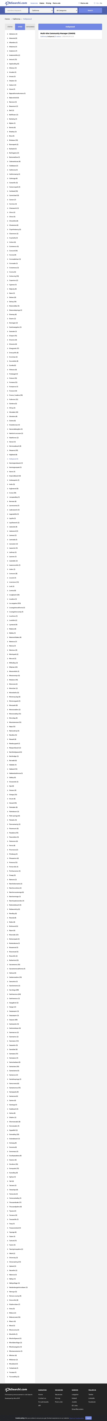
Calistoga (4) (13, 178)
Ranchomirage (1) (15, 896)
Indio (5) (12, 484)
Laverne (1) (13, 557)
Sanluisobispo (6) (15, 1028)
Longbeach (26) (14, 595)
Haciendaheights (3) (16, 429)
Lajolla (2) (12, 518)
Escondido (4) (13, 361)
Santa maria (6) (14, 1083)
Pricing (48, 3)
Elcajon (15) (13, 336)
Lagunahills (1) (14, 514)
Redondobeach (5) (15, 905)
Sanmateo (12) (14, 1041)
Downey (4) (13, 314)
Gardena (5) (13, 404)
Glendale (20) (13, 412)
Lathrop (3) (13, 552)
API (39, 1405)
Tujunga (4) (13, 1232)
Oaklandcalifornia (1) (16, 773)
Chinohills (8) (13, 221)
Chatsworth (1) (14, 208)
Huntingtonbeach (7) (16, 463)
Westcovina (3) (14, 1330)
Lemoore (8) (13, 573)
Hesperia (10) (13, 450)
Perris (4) (12, 845)
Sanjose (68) (13, 1020)
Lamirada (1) (13, 540)
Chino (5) (12, 217)
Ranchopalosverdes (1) (16, 901)
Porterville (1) (13, 867)
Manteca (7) (13, 641)
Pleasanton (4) (14, 858)
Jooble (74, 1402)
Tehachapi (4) (13, 1190)
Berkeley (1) (13, 119)
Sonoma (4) (13, 1147)
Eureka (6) (12, 365)
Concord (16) (13, 251)
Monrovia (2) (13, 684)
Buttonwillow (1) (14, 157)
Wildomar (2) (13, 1360)
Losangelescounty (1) (16, 612)
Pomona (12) (13, 862)
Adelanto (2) (13, 34)
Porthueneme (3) (14, 871)
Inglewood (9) (13, 488)
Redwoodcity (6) (14, 909)
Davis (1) (12, 293)
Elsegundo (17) (14, 348)
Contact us (42, 1398)
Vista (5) (12, 1309)
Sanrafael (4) (13, 1049)
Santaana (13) (13, 1054)
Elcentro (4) (13, 340)
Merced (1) (12, 658)
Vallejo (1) (12, 1279)
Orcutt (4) (12, 799)
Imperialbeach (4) (15, 476)
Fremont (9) (13, 391)
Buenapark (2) (13, 144)
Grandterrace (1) (14, 425)
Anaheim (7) (13, 51)
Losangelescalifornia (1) (17, 608)
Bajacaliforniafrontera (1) (17, 93)
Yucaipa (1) (12, 1372)
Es (101, 3)
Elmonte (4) (13, 344)
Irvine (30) (12, 493)
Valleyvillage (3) (14, 1283)
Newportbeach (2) (15, 748)
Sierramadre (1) (14, 1126)
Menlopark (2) (13, 654)
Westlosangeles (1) (15, 1347)
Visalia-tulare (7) (14, 1304)
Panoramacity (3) (14, 824)
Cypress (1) (13, 285)
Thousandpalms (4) (15, 1207)
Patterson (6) (13, 841)
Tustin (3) (12, 1245)
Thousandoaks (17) (15, 1202)
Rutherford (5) (14, 960)
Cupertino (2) (13, 280)
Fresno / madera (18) (16, 395)
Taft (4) (11, 1181)
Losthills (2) (13, 620)
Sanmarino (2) (13, 1037)
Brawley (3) (13, 132)
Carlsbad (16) (13, 191)
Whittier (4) (13, 1355)
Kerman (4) (12, 501)
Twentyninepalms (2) (16, 1249)
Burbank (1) (13, 149)
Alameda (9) (13, 38)
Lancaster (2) (13, 544)
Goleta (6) (12, 421)
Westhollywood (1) (15, 1338)
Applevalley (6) (14, 64)
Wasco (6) (12, 1321)
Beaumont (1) (13, 106)
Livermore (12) (14, 582)
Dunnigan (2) (13, 323)
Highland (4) (13, 455)
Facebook (92, 1402)
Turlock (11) (13, 1241)
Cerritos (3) (13, 204)
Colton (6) (12, 242)
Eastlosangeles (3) (15, 327)
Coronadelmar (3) (15, 259)
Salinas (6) (12, 973)
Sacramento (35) (14, 964)
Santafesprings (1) (15, 1079)
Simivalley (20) (14, 1134)
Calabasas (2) (13, 166)
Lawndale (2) (13, 561)
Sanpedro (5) (13, 1045)
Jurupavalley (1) (14, 497)
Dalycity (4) (13, 289)
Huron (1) (12, 472)
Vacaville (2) (13, 1270)
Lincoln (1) (12, 578)
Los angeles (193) (15, 603)
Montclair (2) (13, 688)
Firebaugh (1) (13, 374)
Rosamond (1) (13, 947)
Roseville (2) (13, 956)
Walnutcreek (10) (14, 1317)
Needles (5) (13, 735)
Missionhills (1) (14, 671)
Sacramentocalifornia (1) (17, 969)
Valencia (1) (13, 1275)
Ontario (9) (12, 790)
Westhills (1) (13, 1334)
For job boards (43, 1402)
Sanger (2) (12, 1007)
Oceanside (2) (13, 782)
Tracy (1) (12, 1224)
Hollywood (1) (13, 459)
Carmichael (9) (14, 195)
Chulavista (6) (13, 225)
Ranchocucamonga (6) (16, 892)
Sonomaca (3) (13, 1151)
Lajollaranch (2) (14, 523)
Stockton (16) (13, 1164)
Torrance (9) (13, 1215)
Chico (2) (12, 212)
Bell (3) (11, 110)
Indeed (74, 1398)
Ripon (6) (12, 930)
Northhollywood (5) (15, 752)
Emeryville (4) (13, 353)
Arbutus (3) (13, 68)
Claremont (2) (13, 234)
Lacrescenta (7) (14, 505)
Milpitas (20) (13, 667)
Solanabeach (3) (14, 1139)
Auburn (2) (12, 85)
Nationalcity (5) (14, 731)
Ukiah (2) (12, 1253)
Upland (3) (12, 1266)
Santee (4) (12, 1100)
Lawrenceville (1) (14, 565)
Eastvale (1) (13, 331)
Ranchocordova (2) (15, 888)
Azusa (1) (12, 89)
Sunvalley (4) (13, 1173)
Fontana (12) (13, 382)
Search (90, 10)
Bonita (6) (12, 127)
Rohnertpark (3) (14, 939)
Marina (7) (12, 646)
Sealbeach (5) (13, 1109)
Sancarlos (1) (13, 981)
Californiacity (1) (14, 174)
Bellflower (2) (13, 115)
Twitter (91, 1394)
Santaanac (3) (13, 1058)
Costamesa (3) (14, 268)
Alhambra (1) (13, 42)
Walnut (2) (12, 1313)
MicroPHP (17, 1398)
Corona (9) (12, 255)
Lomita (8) (12, 590)
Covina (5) (12, 272)
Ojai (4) (11, 786)
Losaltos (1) (13, 599)
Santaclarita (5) (14, 1071)
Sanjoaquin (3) (14, 1015)
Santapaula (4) (14, 1092)
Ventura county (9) (15, 1296)
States (41, 3)
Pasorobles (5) (14, 837)
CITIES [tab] (20, 27)
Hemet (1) (12, 442)
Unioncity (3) (13, 1258)
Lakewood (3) (13, 531)
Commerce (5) (14, 246)
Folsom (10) (13, 378)
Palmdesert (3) (14, 811)
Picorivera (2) (13, 850)
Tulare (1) (12, 1236)
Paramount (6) (14, 828)
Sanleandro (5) (14, 1024)
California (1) (13, 170)
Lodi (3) (11, 586)
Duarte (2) (12, 319)
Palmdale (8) (13, 807)
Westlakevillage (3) (15, 1343)
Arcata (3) (12, 76)
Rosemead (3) (13, 952)
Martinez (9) (13, 650)
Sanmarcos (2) (14, 1032)
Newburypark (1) (14, 743)
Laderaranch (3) (14, 510)
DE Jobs (75, 1405)
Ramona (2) (13, 879)
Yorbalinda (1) (13, 1368)
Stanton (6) (13, 1160)
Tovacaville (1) (13, 1219)
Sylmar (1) (12, 1177)
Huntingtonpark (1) (15, 467)
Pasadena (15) (13, 833)
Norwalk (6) (13, 760)
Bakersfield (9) (14, 98)
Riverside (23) (13, 935)
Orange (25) (13, 794)
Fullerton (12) (13, 399)
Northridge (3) (14, 756)
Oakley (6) (12, 777)
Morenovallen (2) (14, 709)
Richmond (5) (13, 926)
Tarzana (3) (12, 1185)
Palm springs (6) (14, 816)
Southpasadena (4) (15, 1156)
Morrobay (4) (13, 718)
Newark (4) (12, 739)
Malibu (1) (12, 633)
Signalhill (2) (13, 1130)
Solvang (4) (13, 1143)
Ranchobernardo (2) (15, 884)
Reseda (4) (12, 918)
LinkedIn (92, 1398)
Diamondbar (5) (14, 306)
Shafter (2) (12, 1117)
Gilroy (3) (12, 408)
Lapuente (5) (13, 548)
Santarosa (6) (13, 1096)
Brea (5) (11, 136)
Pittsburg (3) (13, 854)
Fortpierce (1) (13, 387)
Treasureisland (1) (15, 1228)
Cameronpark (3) (14, 187)
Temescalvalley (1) (15, 1198)
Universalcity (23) (15, 1262)
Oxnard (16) (13, 803)
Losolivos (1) (13, 616)
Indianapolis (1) (14, 480)
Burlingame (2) (14, 153)
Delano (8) (12, 297)
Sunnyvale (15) (14, 1168)
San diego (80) (14, 990)
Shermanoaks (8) (14, 1122)
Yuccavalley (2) (14, 1377)
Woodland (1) (13, 1364)
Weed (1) (12, 1326)
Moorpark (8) (13, 705)
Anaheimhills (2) (14, 55)
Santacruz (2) (13, 1075)
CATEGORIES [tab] (30, 27)
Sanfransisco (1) (14, 998)
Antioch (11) (13, 59)
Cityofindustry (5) (15, 229)
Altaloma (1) (13, 47)
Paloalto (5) (13, 820)
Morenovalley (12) (15, 714)
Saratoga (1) (13, 1105)
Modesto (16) (13, 680)
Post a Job (56, 3)
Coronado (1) (13, 263)
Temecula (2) (13, 1194)
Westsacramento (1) (15, 1351)
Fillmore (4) (13, 370)
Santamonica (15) (15, 1088)
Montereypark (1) (14, 701)
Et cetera (58, 36)
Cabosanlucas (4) (14, 161)
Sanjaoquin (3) (14, 1011)
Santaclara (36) (14, 1066)
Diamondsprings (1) (15, 310)
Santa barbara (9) (14, 1062)
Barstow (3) (13, 102)
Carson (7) (12, 200)
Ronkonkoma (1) (14, 943)
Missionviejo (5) (14, 675)
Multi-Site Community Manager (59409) (57, 33)
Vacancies (34, 3)
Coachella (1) (13, 238)
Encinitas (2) (13, 357)
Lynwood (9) (13, 625)
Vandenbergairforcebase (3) (18, 1287)
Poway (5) (12, 875)
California (16, 19)
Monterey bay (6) (14, 697)
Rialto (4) (12, 922)
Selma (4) (12, 1113)
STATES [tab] (10, 27)
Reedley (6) (13, 913)
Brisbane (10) (13, 140)
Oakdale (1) (13, 765)
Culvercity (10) (14, 276)
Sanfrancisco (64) (15, 994)
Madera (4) (12, 629)
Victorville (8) (13, 1300)
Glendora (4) (13, 416)
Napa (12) (12, 726)
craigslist (75, 1394)
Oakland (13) (13, 769)
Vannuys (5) (13, 1292)
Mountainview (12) (15, 722)
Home (7, 19)
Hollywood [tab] (70, 26)
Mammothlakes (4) (15, 637)
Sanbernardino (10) (15, 977)
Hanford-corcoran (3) (16, 433)
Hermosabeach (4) (15, 446)
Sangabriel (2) (13, 1003)
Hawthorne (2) (14, 438)
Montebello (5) (14, 693)
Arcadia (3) (12, 72)
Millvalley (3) (13, 663)
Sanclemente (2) (14, 986)
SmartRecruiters (77, 1409)
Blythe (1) (12, 123)
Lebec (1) (12, 569)
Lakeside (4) (13, 527)
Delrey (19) (12, 302)
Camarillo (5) (13, 183)
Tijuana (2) (12, 1211)
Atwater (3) (13, 81)
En (97, 3)
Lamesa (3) (13, 535)
